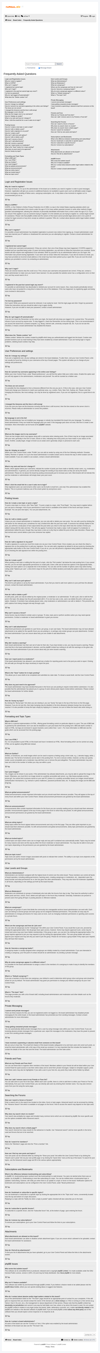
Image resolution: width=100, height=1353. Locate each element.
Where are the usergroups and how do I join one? (66, 87)
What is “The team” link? (58, 95)
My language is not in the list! (14, 112)
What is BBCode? (10, 158)
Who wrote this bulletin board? (60, 160)
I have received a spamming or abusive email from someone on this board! (72, 107)
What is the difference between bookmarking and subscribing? (70, 139)
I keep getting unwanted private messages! (64, 104)
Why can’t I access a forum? (14, 139)
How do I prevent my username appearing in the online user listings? (26, 106)
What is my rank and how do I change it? (18, 118)
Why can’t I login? (10, 89)
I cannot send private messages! (61, 102)
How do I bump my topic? (13, 151)
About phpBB (64, 1273)
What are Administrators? (59, 81)
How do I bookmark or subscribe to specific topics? (67, 141)
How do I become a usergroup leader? (63, 89)
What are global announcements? (15, 166)
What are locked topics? (12, 172)
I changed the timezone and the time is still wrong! (21, 110)
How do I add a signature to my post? (17, 131)
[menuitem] (17, 16)
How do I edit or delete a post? (14, 129)
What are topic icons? (12, 174)
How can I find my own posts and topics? (64, 132)
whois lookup (59, 1301)
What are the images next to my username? (19, 114)
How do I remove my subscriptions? (62, 145)
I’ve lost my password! (12, 93)
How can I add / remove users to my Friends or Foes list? (69, 117)
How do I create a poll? (12, 133)
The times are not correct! (13, 108)
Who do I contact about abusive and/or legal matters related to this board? (72, 166)
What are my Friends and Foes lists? (62, 115)
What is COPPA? (10, 83)
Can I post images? (11, 164)
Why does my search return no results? (63, 126)
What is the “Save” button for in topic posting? (19, 147)
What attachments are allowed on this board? (65, 152)
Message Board (45, 68)
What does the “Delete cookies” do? (16, 97)
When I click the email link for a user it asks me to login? (22, 120)
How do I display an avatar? (14, 116)
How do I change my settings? (14, 104)
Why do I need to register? (13, 81)
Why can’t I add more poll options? (16, 135)
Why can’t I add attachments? (14, 141)
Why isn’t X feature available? (60, 162)
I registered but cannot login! (14, 87)
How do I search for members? (60, 130)
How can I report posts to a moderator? (17, 145)
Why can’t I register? (11, 85)
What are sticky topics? (12, 170)
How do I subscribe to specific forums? (63, 143)
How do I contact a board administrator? (63, 168)
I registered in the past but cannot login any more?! (21, 91)
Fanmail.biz (31, 68)
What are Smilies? (11, 162)
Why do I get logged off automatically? (17, 95)
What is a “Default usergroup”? (60, 93)
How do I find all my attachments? (61, 154)
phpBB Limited (63, 1271)
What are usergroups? (58, 85)
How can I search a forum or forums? (62, 124)
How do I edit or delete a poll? (14, 137)
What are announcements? (13, 168)
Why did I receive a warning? (14, 143)
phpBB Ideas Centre (12, 1287)
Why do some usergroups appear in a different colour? (68, 91)
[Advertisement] (50, 41)
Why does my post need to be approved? (18, 149)
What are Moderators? (58, 83)
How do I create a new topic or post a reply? (19, 127)
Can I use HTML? (10, 160)
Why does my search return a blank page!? (64, 128)
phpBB (41, 425)
